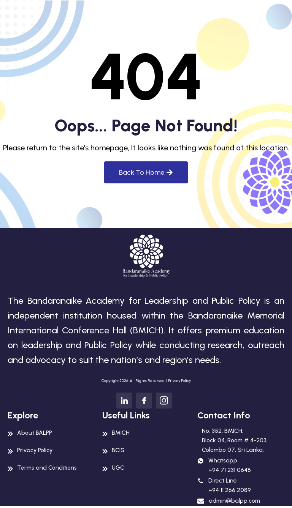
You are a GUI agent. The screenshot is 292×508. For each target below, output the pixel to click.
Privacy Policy (179, 380)
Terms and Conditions (48, 467)
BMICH (121, 432)
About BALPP (35, 432)
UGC (118, 467)
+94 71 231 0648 (229, 471)
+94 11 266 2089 (229, 491)
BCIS (118, 450)
